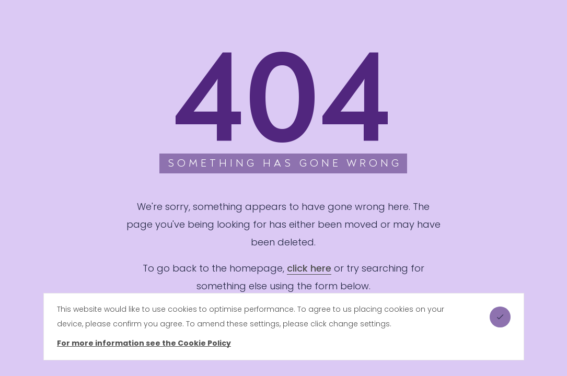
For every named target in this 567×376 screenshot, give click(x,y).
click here (309, 268)
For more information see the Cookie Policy (144, 343)
